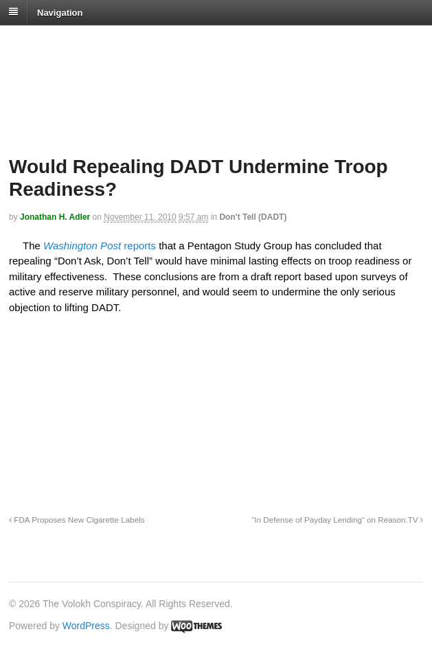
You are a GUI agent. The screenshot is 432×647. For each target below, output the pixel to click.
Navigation (59, 12)
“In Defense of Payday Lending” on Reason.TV (337, 519)
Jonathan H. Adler (55, 217)
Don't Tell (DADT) (252, 217)
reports (138, 245)
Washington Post (82, 245)
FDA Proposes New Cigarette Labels (77, 519)
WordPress (86, 625)
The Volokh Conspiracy (106, 42)
